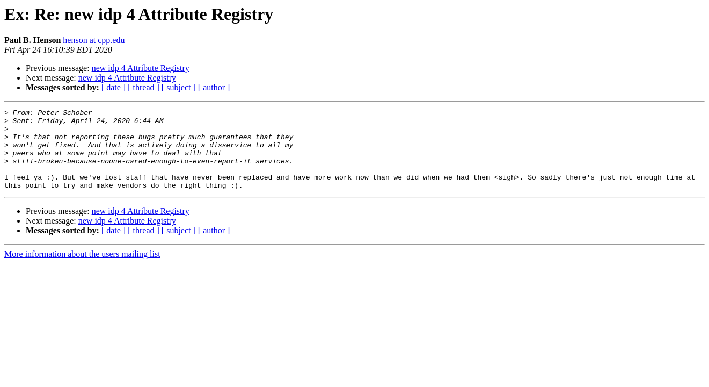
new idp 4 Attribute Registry (140, 68)
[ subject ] (179, 87)
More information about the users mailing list (82, 270)
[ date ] (113, 87)
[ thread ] (143, 87)
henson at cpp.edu (94, 40)
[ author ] (214, 87)
